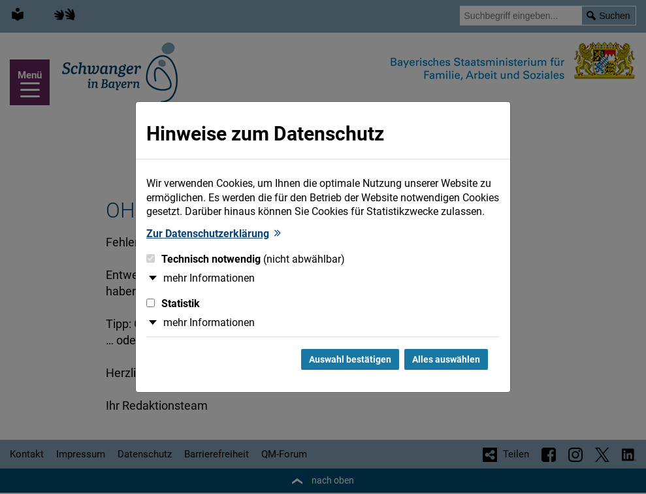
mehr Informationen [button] (209, 278)
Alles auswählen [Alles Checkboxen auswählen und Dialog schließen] (446, 359)
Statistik (173, 303)
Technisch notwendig (245, 259)
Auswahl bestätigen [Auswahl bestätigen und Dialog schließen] (350, 359)
